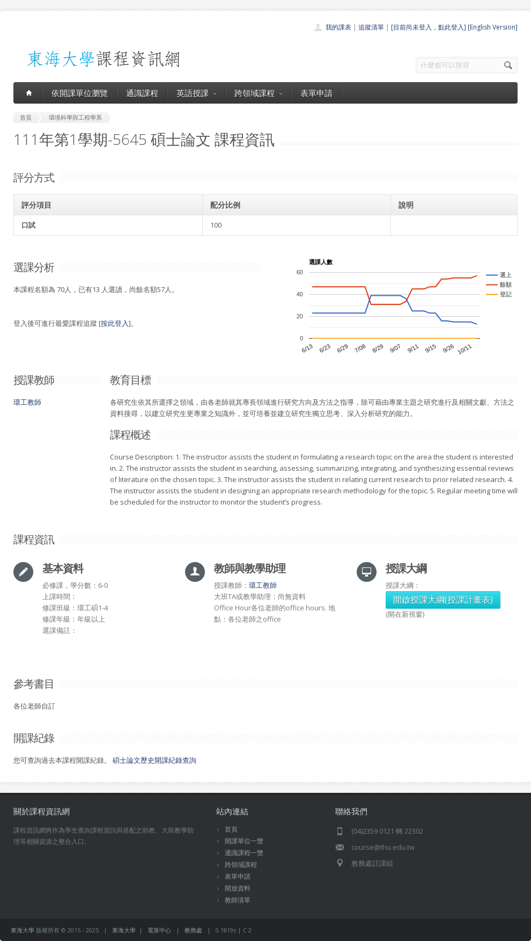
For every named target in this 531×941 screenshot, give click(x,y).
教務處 (193, 930)
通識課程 (142, 92)
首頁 (231, 829)
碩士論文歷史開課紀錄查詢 (154, 760)
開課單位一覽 (244, 840)
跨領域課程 (258, 92)
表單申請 (316, 92)
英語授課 (196, 92)
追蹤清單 (371, 27)
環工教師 (27, 402)
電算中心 (159, 930)
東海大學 (22, 930)
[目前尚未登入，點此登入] (428, 27)
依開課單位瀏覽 (79, 92)
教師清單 (237, 899)
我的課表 (338, 27)
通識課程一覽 (244, 852)
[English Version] (493, 27)
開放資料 (237, 888)
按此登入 (115, 323)
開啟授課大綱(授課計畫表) (443, 600)
